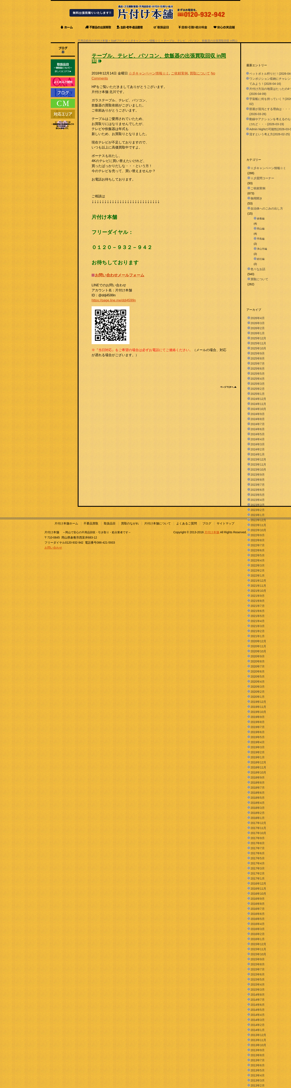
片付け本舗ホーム (66, 523)
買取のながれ (130, 523)
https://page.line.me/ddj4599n (114, 300)
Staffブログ (118, 40)
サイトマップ (225, 523)
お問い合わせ (53, 547)
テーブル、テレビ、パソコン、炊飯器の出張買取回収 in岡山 (201, 40)
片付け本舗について (157, 523)
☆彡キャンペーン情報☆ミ (144, 40)
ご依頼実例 (179, 73)
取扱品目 (110, 523)
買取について (200, 73)
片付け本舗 (211, 532)
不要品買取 (91, 523)
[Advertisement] (168, 367)
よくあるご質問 (186, 523)
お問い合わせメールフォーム (119, 275)
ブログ (206, 523)
